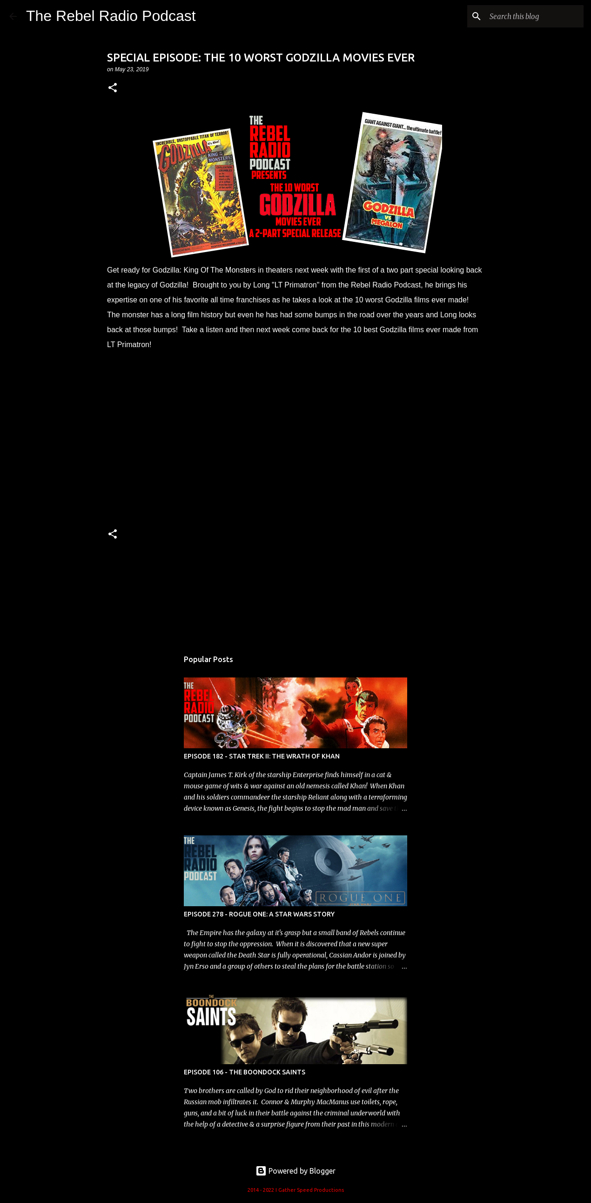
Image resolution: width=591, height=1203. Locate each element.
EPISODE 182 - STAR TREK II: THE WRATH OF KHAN (262, 756)
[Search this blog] (535, 16)
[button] (112, 88)
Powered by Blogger (295, 1171)
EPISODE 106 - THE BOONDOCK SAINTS (244, 1072)
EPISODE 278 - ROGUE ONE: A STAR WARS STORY (259, 914)
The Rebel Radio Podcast (111, 15)
